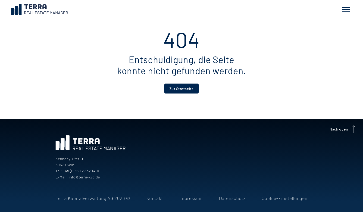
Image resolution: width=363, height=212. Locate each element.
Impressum (191, 198)
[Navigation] (346, 9)
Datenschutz (232, 198)
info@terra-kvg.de (84, 177)
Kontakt (154, 198)
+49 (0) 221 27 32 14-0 (81, 170)
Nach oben (343, 129)
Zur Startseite (181, 88)
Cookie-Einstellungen (284, 198)
